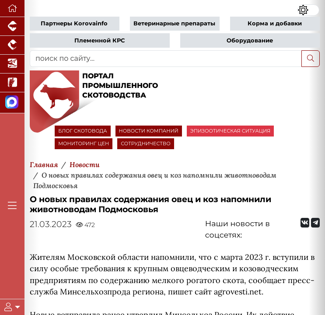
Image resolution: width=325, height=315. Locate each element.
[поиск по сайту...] (166, 58)
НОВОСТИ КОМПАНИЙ (148, 131)
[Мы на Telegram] (315, 223)
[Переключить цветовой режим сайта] (308, 9)
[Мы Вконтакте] (305, 223)
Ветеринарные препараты (174, 23)
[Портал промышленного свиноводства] (12, 26)
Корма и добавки (275, 23)
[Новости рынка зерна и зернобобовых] (12, 83)
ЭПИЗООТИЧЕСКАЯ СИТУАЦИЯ (230, 131)
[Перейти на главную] (12, 8)
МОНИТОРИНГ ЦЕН (83, 143)
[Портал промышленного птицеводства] (12, 45)
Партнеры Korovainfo (74, 23)
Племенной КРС (99, 40)
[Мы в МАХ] (12, 102)
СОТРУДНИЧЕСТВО (146, 143)
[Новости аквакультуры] (12, 64)
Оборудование (250, 40)
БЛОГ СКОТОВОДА (82, 131)
